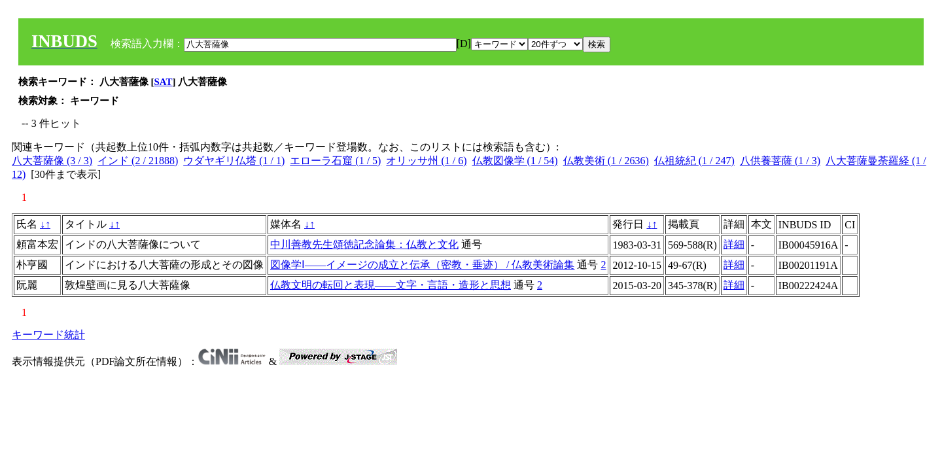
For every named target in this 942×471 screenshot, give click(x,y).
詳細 (734, 244)
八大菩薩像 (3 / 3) (52, 160)
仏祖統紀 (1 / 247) (694, 160)
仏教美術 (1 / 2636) (606, 160)
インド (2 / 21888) (137, 160)
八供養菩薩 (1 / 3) (780, 160)
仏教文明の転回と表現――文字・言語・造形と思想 (390, 284)
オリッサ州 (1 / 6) (426, 160)
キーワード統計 (48, 334)
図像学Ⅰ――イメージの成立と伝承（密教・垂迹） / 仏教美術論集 (422, 264)
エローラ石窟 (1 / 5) (335, 160)
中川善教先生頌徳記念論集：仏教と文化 (364, 244)
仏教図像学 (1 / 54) (515, 160)
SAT (163, 82)
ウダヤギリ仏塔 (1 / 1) (234, 160)
